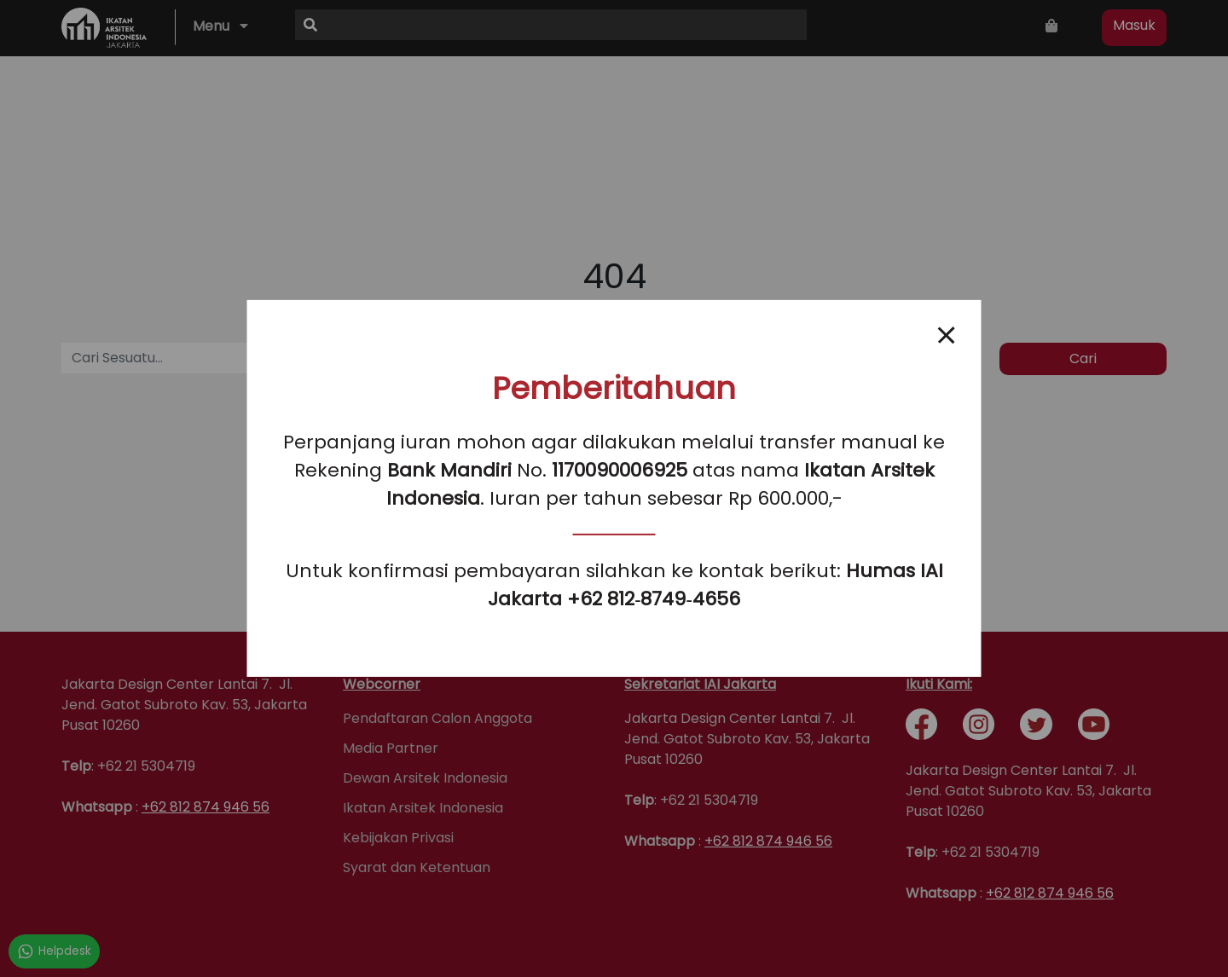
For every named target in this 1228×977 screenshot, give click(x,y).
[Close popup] (946, 335)
